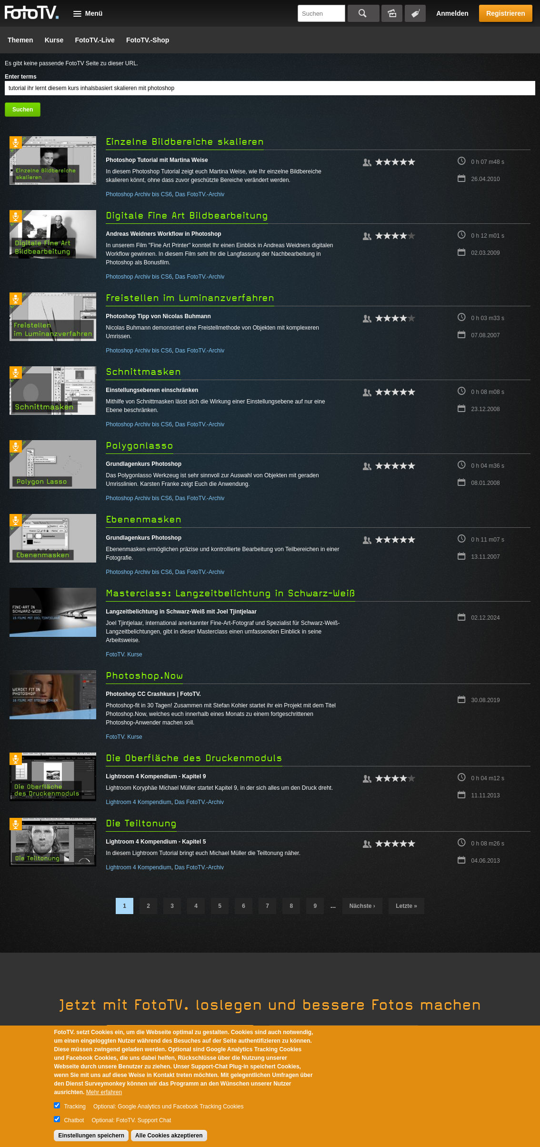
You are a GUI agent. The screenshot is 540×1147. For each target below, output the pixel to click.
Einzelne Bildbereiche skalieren (185, 142)
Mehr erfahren (104, 1092)
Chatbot (74, 1120)
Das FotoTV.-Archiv (200, 194)
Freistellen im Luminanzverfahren (190, 298)
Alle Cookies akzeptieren (168, 1135)
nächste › (362, 906)
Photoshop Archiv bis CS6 (139, 194)
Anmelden (452, 13)
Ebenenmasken (143, 519)
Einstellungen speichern (91, 1135)
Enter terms (21, 76)
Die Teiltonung (141, 823)
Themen (20, 40)
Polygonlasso (139, 446)
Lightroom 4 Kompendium (138, 802)
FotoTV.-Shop (147, 40)
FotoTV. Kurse (124, 654)
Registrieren (505, 13)
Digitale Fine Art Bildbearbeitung (187, 215)
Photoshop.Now (144, 676)
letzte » (406, 906)
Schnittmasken (143, 372)
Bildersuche (391, 13)
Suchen (364, 13)
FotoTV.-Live (95, 40)
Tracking (75, 1106)
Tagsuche (415, 13)
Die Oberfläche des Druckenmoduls (194, 758)
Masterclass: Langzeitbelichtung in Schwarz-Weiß (230, 593)
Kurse (54, 40)
